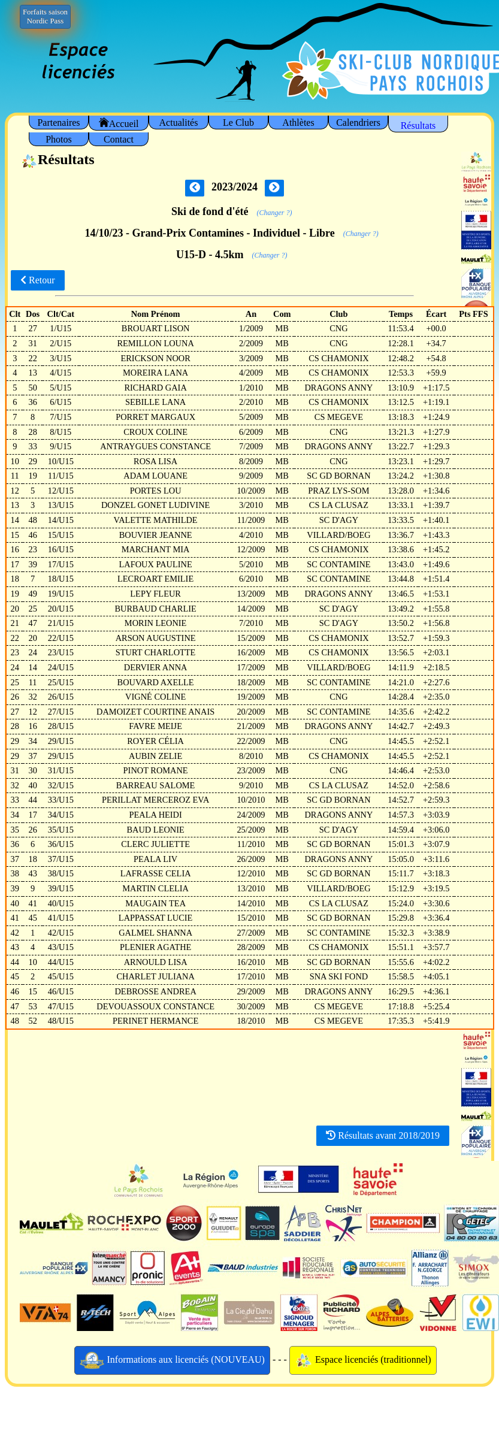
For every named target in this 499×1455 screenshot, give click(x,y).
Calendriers (358, 122)
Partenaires (58, 122)
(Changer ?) (274, 212)
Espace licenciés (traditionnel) (363, 1360)
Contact (119, 139)
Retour (37, 280)
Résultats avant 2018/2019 (383, 1135)
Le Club (238, 122)
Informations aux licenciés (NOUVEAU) (172, 1360)
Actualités (178, 122)
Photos (59, 139)
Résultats (418, 125)
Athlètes (298, 122)
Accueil (119, 123)
